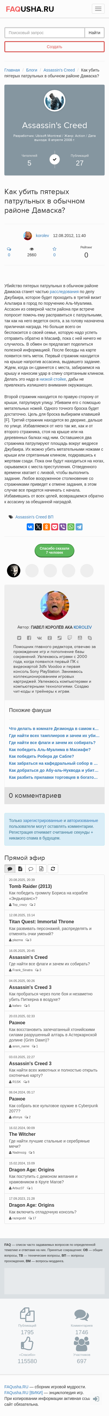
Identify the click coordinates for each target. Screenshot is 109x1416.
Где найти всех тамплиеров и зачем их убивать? (54, 735)
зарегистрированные (42, 820)
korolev (83, 627)
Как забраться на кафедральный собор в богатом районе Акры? (54, 763)
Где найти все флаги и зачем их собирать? (52, 742)
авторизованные (82, 820)
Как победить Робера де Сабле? (41, 756)
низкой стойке (53, 379)
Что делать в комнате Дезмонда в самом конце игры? (54, 728)
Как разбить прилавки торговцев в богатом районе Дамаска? (54, 777)
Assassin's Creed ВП (34, 517)
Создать (54, 46)
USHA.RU (30, 9)
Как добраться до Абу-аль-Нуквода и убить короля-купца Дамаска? (54, 770)
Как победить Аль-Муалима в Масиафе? (50, 749)
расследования (64, 291)
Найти (94, 32)
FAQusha (16, 1386)
